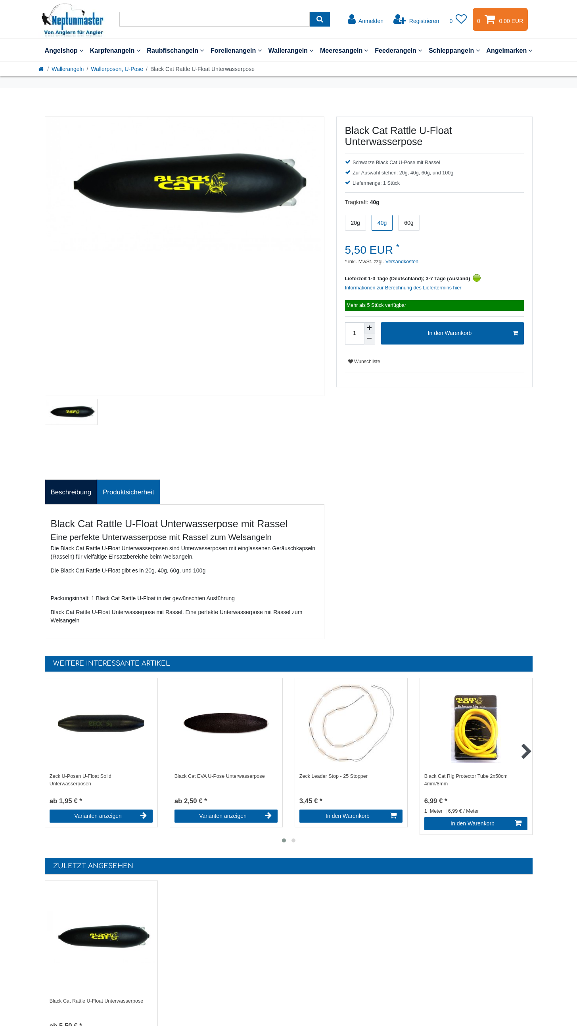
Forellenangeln (236, 50)
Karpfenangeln (115, 50)
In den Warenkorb (473, 333)
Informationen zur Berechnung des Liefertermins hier (403, 288)
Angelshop (64, 50)
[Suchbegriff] (214, 19)
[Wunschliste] (458, 19)
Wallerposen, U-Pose (117, 69)
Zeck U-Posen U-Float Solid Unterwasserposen (80, 780)
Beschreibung (71, 492)
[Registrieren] (416, 19)
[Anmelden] (365, 19)
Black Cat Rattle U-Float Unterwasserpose (97, 1001)
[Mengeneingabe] (354, 333)
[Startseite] (41, 69)
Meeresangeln (344, 50)
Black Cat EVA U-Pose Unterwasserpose (219, 776)
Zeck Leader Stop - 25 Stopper (333, 776)
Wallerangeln (290, 50)
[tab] (71, 492)
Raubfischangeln (175, 50)
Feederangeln (398, 50)
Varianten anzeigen (110, 816)
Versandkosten (401, 261)
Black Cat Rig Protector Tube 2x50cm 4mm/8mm (466, 780)
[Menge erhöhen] (369, 327)
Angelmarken (509, 50)
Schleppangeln (454, 50)
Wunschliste (364, 361)
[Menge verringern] (369, 339)
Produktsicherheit (128, 492)
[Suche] (320, 19)
